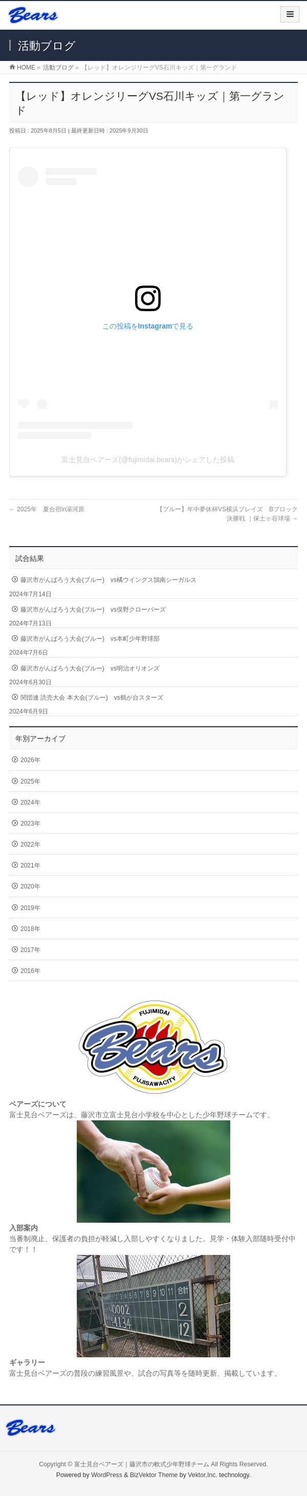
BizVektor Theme (154, 1475)
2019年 (30, 908)
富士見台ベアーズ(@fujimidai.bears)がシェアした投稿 (147, 460)
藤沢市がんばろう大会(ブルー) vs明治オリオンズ (90, 668)
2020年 (30, 886)
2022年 (30, 844)
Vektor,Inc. (202, 1475)
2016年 (30, 970)
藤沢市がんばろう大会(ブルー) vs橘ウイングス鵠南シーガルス (108, 579)
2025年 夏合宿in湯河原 (46, 509)
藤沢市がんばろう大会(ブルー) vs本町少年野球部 (90, 638)
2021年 (30, 865)
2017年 (30, 949)
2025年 (30, 781)
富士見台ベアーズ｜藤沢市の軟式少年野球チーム (141, 1464)
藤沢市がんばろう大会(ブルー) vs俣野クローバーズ (93, 609)
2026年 (30, 760)
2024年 (30, 802)
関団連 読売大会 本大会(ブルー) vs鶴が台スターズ (91, 697)
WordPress (106, 1475)
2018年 (30, 929)
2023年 (30, 823)
